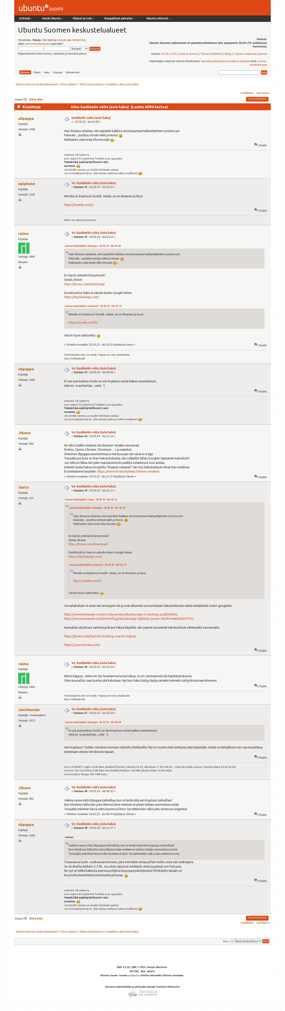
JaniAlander (29, 709)
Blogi (228, 53)
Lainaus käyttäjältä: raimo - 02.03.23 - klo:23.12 (91, 499)
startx (23, 487)
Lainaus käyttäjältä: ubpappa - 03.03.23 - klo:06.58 (93, 722)
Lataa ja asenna (188, 53)
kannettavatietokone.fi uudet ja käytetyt (225, 61)
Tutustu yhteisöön (211, 53)
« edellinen (247, 92)
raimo (23, 233)
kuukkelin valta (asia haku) (91, 118)
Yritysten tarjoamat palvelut (250, 53)
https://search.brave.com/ (82, 645)
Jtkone (24, 433)
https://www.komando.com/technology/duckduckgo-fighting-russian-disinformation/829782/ (128, 618)
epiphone (26, 183)
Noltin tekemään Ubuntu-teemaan (162, 975)
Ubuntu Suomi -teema (113, 975)
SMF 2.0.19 (123, 967)
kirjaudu (62, 40)
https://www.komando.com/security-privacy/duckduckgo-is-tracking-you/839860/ (120, 614)
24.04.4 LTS (168, 53)
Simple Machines (157, 967)
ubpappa (26, 118)
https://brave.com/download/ (84, 284)
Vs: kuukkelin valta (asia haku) (93, 183)
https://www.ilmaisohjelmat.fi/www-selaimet (128, 471)
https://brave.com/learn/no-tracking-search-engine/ (100, 636)
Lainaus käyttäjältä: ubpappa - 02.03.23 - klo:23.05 (93, 246)
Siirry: (226, 941)
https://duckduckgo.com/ (81, 297)
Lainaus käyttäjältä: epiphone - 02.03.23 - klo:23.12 (93, 306)
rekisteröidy (78, 40)
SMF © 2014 (139, 967)
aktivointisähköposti (37, 43)
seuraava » (263, 92)
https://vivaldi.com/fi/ (79, 205)
